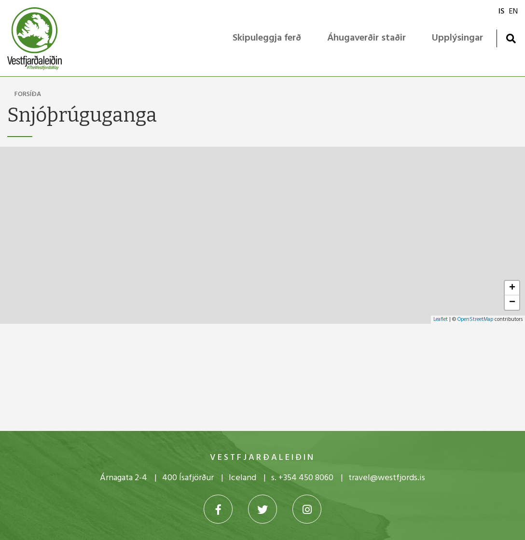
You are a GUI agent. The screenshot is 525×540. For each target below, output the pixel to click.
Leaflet (440, 319)
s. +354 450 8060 (302, 478)
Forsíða (27, 94)
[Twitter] (262, 509)
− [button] (512, 302)
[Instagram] (306, 509)
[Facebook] (218, 509)
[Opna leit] (511, 38)
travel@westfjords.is (386, 478)
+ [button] (512, 288)
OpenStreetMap (475, 319)
